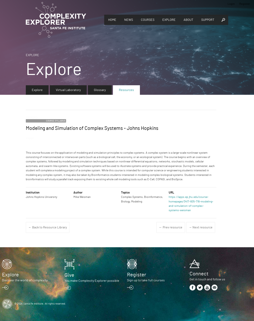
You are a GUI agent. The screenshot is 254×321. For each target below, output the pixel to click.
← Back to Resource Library (47, 227)
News (128, 19)
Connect (199, 273)
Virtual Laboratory (68, 90)
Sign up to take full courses (146, 280)
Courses (147, 19)
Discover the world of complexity (25, 280)
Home (112, 19)
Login (231, 4)
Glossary (100, 90)
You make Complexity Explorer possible (91, 280)
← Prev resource (170, 227)
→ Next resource (201, 227)
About (188, 19)
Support (207, 19)
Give (69, 275)
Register (244, 4)
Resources (126, 90)
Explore (169, 19)
